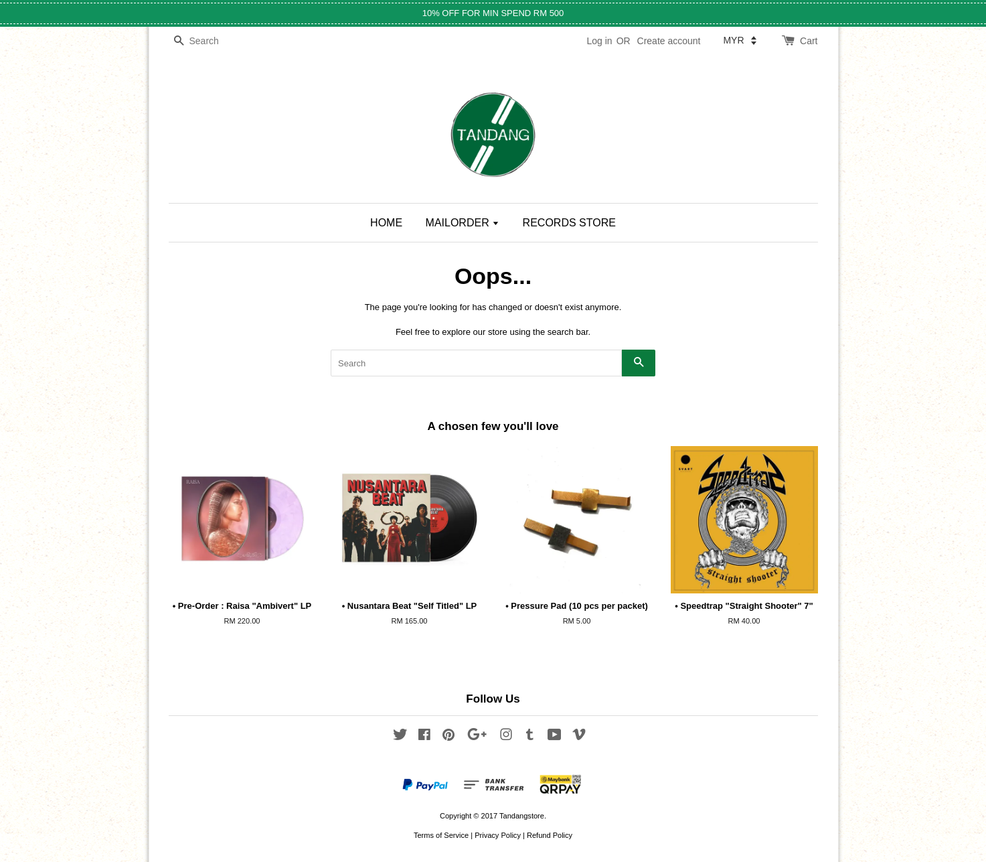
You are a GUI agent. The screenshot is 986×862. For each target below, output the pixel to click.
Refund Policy (549, 835)
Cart (808, 40)
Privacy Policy (498, 835)
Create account (669, 40)
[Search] (209, 41)
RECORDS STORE (569, 222)
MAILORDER (463, 222)
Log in (599, 40)
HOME (386, 222)
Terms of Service (441, 835)
